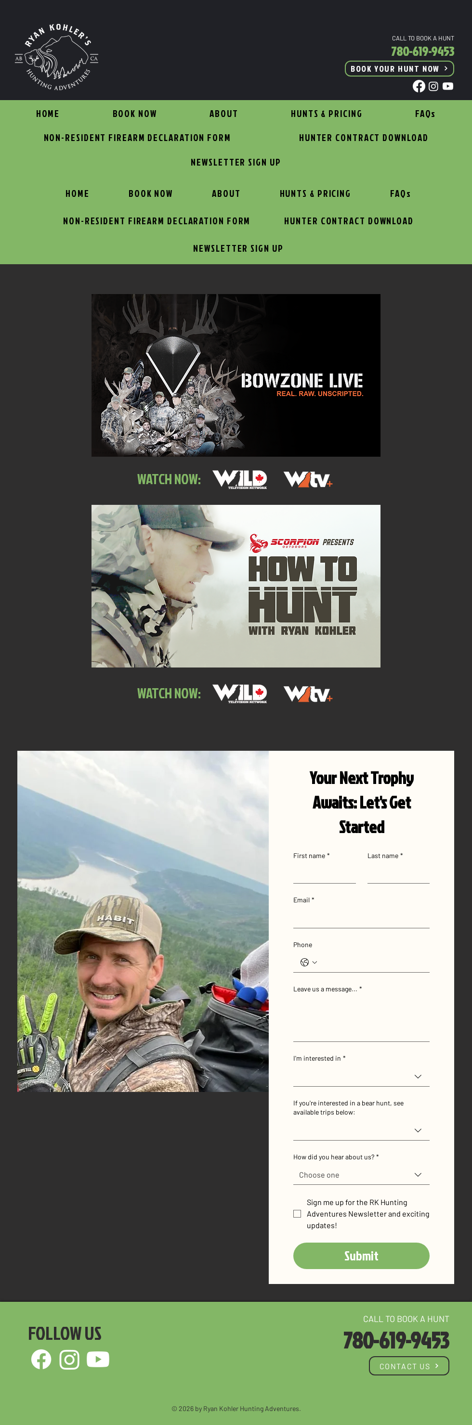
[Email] (358, 918)
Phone (302, 944)
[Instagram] (433, 86)
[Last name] (395, 873)
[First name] (321, 873)
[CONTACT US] (409, 1365)
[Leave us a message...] (361, 1019)
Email (304, 900)
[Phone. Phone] (371, 962)
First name (311, 855)
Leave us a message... (327, 989)
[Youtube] (448, 86)
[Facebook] (419, 86)
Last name (385, 855)
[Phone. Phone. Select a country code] (308, 962)
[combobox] (361, 1077)
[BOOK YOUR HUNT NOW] (399, 69)
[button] (326, 114)
